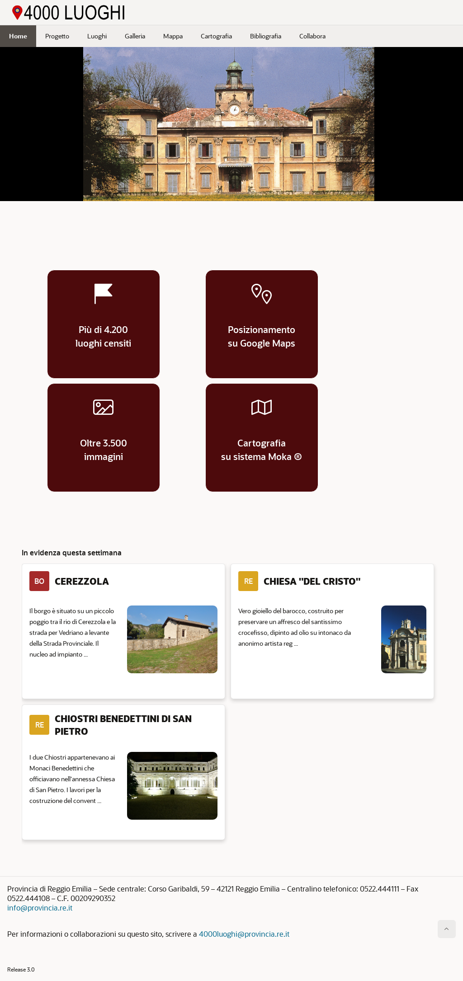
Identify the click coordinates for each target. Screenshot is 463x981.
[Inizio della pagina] (447, 929)
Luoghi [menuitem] (97, 36)
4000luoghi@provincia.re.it (244, 934)
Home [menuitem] (18, 36)
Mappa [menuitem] (173, 36)
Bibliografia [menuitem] (265, 36)
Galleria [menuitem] (135, 36)
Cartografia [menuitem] (216, 36)
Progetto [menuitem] (57, 36)
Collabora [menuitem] (312, 36)
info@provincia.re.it (39, 907)
